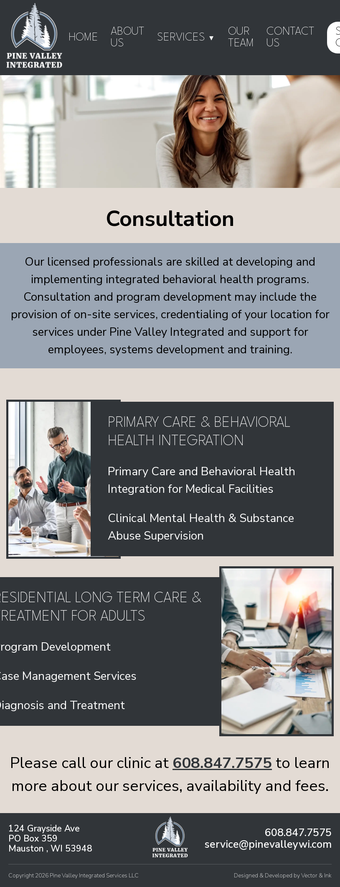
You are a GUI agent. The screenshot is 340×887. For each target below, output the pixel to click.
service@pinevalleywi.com (268, 844)
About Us (128, 37)
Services (186, 38)
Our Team (241, 37)
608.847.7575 (222, 763)
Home (83, 37)
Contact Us (290, 37)
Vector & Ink (316, 875)
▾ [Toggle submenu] (211, 37)
